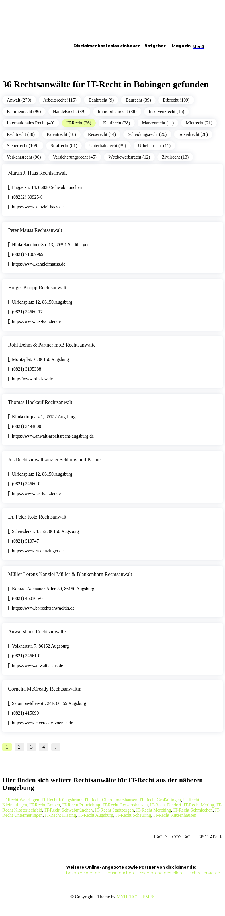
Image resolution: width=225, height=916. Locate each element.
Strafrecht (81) (64, 145)
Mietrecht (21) (199, 122)
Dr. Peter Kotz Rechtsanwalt (37, 517)
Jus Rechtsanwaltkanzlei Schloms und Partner (55, 459)
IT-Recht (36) (78, 122)
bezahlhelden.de (83, 872)
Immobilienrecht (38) (117, 111)
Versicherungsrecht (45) (75, 157)
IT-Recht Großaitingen (160, 799)
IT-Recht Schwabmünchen (68, 810)
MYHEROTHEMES (136, 896)
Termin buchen (119, 872)
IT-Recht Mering (199, 804)
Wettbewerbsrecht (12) (129, 157)
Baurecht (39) (138, 100)
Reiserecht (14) (102, 134)
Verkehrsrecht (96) (24, 157)
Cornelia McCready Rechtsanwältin (44, 689)
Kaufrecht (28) (116, 122)
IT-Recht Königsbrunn (62, 799)
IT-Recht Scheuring (133, 815)
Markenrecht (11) (158, 122)
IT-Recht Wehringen (20, 799)
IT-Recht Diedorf (165, 804)
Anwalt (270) (19, 100)
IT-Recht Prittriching (81, 804)
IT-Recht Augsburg (95, 815)
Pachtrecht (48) (21, 134)
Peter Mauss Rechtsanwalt (35, 230)
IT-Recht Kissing (60, 815)
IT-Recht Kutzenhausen (174, 815)
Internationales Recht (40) (30, 122)
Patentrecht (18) (61, 134)
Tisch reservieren (203, 872)
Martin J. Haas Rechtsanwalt (37, 173)
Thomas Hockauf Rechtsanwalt (40, 402)
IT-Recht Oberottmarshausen (111, 799)
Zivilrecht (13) (175, 157)
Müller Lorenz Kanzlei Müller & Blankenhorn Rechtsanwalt (70, 574)
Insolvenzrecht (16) (166, 111)
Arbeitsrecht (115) (60, 100)
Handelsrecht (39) (69, 111)
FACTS (161, 837)
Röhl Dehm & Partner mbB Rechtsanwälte (51, 345)
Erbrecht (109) (176, 100)
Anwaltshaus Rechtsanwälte (37, 631)
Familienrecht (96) (24, 111)
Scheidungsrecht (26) (147, 134)
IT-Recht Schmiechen (192, 810)
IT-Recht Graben (44, 804)
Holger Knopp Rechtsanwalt (37, 287)
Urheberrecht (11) (154, 145)
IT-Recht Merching (153, 810)
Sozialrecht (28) (193, 134)
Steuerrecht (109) (23, 145)
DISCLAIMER (210, 837)
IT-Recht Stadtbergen (114, 810)
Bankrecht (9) (101, 100)
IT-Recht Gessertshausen (125, 804)
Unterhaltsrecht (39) (107, 145)
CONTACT (182, 837)
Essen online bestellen (160, 872)
